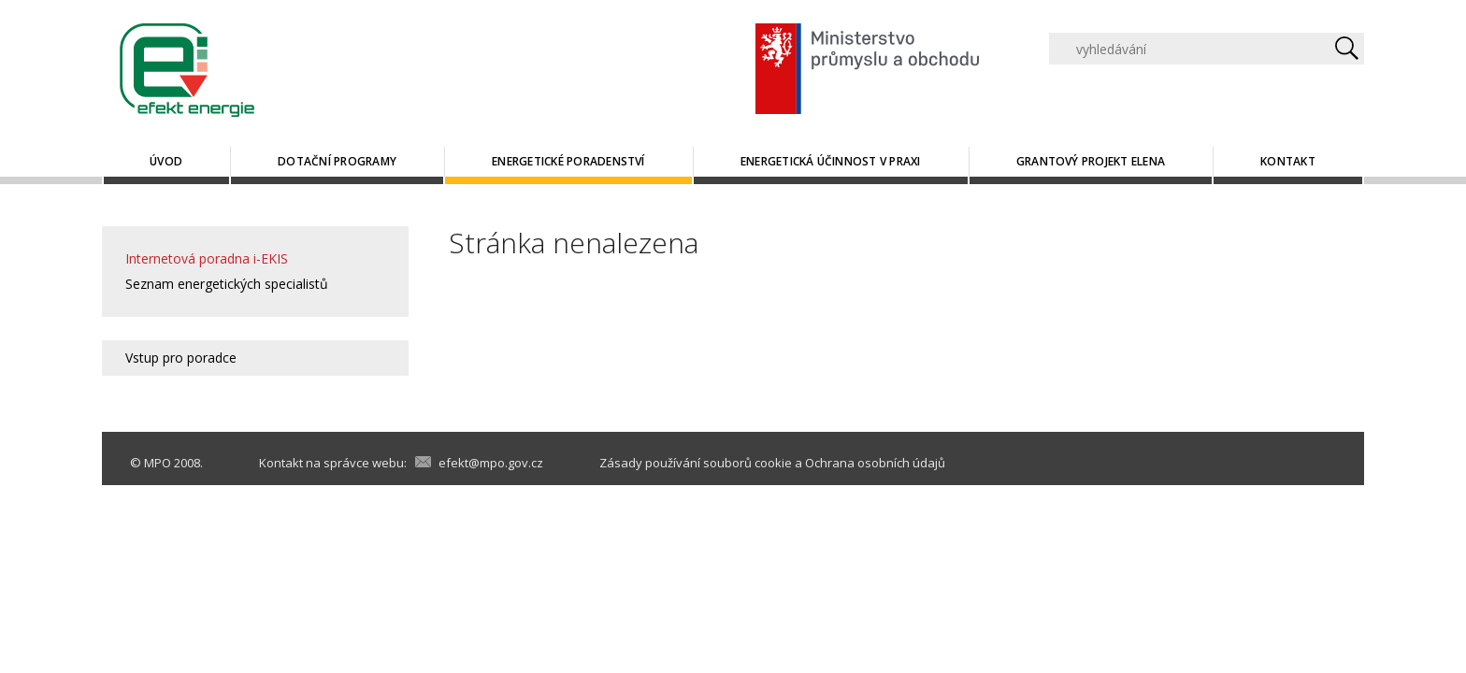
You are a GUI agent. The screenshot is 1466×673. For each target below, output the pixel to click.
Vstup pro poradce (181, 357)
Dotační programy (337, 161)
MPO (157, 462)
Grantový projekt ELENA (1090, 161)
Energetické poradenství (568, 161)
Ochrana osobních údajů (875, 462)
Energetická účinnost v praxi (830, 161)
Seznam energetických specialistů (226, 284)
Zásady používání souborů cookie (695, 462)
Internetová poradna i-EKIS (206, 258)
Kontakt (1287, 161)
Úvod (166, 161)
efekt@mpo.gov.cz (490, 462)
